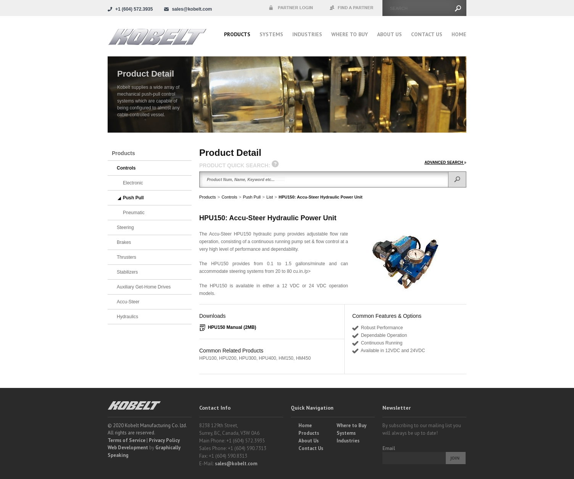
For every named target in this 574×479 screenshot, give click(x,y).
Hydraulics (127, 316)
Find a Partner (351, 8)
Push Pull (251, 197)
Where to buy (349, 34)
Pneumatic (134, 212)
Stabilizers (127, 272)
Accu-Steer (128, 301)
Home (458, 34)
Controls (229, 197)
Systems (271, 34)
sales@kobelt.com (236, 463)
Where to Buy (351, 425)
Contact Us (426, 34)
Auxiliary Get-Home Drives (144, 287)
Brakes (124, 242)
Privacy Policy (164, 440)
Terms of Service (126, 440)
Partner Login (290, 8)
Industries (307, 34)
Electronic (133, 183)
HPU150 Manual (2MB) (232, 327)
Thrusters (126, 257)
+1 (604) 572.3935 (134, 9)
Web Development (128, 447)
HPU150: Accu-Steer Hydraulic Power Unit (321, 197)
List (269, 197)
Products (237, 34)
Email (388, 448)
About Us (389, 34)
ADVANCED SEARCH (445, 162)
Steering (125, 227)
